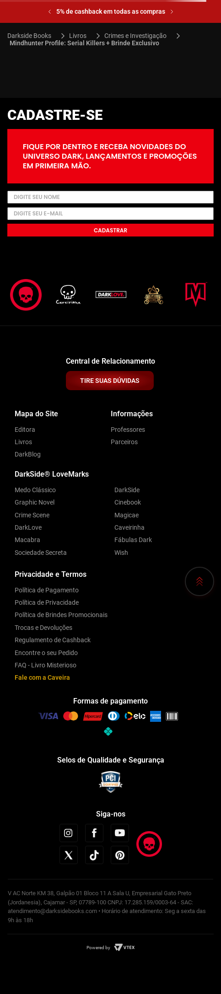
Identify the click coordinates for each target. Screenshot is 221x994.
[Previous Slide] (49, 11)
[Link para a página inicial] (33, 35)
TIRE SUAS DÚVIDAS (110, 380)
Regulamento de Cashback (53, 640)
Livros (77, 35)
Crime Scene (32, 515)
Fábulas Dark (133, 539)
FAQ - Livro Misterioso (45, 665)
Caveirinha (129, 527)
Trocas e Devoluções (43, 627)
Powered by (98, 947)
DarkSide (127, 490)
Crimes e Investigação (135, 35)
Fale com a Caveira (42, 677)
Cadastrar (110, 230)
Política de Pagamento (47, 590)
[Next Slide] (172, 11)
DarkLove (28, 527)
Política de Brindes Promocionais (61, 614)
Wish (121, 552)
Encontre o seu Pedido (46, 652)
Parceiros (124, 442)
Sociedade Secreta (41, 552)
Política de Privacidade (47, 602)
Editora (25, 429)
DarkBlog (28, 454)
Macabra (27, 539)
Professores (128, 429)
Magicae (126, 515)
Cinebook (127, 502)
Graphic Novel (34, 502)
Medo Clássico (35, 490)
